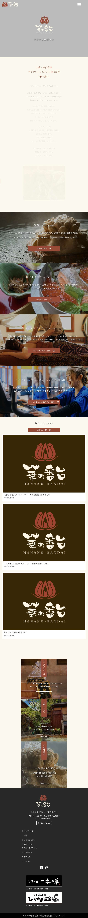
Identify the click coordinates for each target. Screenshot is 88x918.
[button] (44, 248)
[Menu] (79, 4)
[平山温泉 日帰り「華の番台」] (43, 801)
